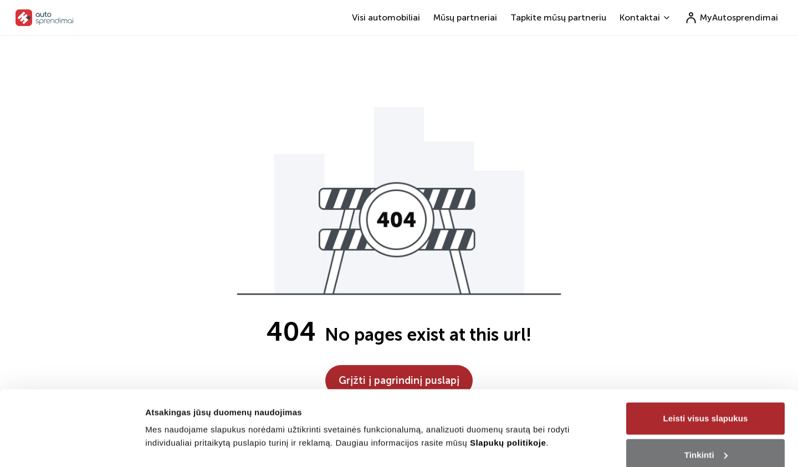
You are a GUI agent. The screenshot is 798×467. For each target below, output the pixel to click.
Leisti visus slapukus (705, 365)
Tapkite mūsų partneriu (558, 17)
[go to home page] (45, 18)
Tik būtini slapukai (705, 437)
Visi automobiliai (386, 17)
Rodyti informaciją (182, 419)
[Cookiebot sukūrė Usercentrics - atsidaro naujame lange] (71, 445)
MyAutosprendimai (731, 17)
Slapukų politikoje (508, 389)
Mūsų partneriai (465, 17)
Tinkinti (706, 401)
